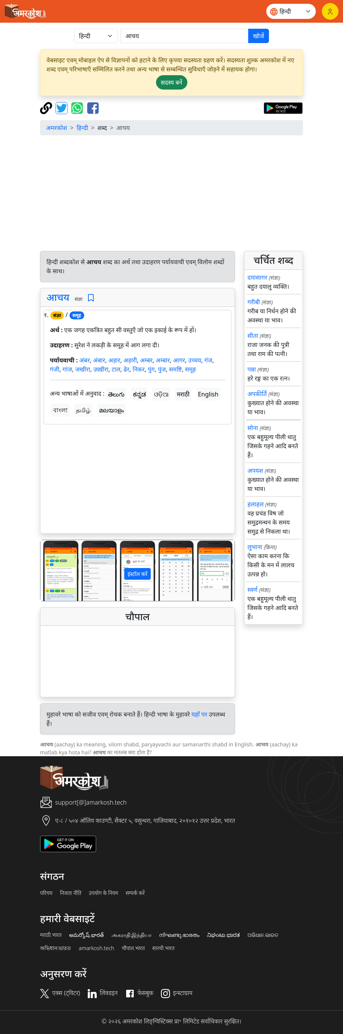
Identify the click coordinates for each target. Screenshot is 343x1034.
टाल (115, 369)
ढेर (127, 369)
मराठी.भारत (51, 934)
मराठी (183, 394)
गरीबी (253, 302)
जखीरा (82, 369)
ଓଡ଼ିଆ (161, 394)
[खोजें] (185, 36)
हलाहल (255, 504)
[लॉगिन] (330, 11)
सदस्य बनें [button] (171, 82)
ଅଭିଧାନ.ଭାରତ (262, 934)
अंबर (84, 360)
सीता (252, 335)
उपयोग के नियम (103, 893)
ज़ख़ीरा (100, 369)
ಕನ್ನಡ (139, 394)
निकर (139, 369)
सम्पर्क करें (135, 893)
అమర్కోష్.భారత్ (86, 934)
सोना (252, 428)
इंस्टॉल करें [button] (138, 573)
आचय (58, 297)
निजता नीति (71, 893)
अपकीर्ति (257, 394)
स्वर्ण (252, 589)
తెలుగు (116, 394)
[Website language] (291, 11)
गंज (208, 360)
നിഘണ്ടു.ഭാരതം (179, 934)
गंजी (54, 369)
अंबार (99, 360)
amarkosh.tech (96, 948)
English (208, 394)
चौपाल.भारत (133, 948)
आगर (179, 360)
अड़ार (114, 360)
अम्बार (163, 360)
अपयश (255, 470)
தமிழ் (83, 410)
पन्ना (251, 369)
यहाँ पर (199, 714)
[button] (55, 570)
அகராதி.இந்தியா (131, 934)
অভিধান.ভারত (55, 948)
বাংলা (60, 410)
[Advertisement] (137, 480)
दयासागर (257, 277)
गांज (67, 369)
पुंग (151, 369)
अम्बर (146, 360)
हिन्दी (82, 128)
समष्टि (175, 369)
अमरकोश (56, 128)
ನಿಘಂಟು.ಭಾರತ (223, 934)
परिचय (46, 893)
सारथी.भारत (163, 948)
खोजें (258, 36)
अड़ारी (130, 360)
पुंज (162, 369)
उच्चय (194, 360)
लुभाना (254, 547)
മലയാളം (111, 410)
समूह (190, 369)
